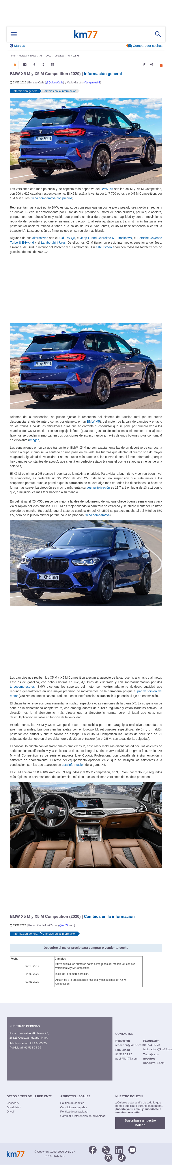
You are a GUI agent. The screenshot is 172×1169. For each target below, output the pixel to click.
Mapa (44, 1037)
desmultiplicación (98, 487)
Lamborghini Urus (53, 242)
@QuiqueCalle (54, 82)
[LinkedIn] (119, 1149)
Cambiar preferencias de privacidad (82, 1116)
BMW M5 (93, 421)
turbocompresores (22, 686)
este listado (104, 247)
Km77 (86, 34)
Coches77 (13, 1103)
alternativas (40, 238)
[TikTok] (122, 1157)
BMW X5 (107, 189)
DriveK (11, 1111)
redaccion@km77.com (129, 1045)
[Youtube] (132, 1149)
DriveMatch (14, 1107)
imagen (34, 440)
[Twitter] (106, 1149)
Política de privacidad (74, 1111)
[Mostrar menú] (14, 34)
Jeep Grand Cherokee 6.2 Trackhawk (106, 238)
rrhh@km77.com (153, 1063)
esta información (73, 764)
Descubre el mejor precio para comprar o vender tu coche (86, 947)
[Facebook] (93, 1149)
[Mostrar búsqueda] (158, 34)
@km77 (63, 925)
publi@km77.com (126, 1058)
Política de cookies (72, 1103)
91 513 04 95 (32, 1047)
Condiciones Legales (73, 1107)
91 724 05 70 (38, 1043)
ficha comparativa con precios (52, 198)
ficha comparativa (98, 515)
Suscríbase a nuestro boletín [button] (140, 1123)
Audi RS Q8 (66, 238)
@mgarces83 (92, 82)
